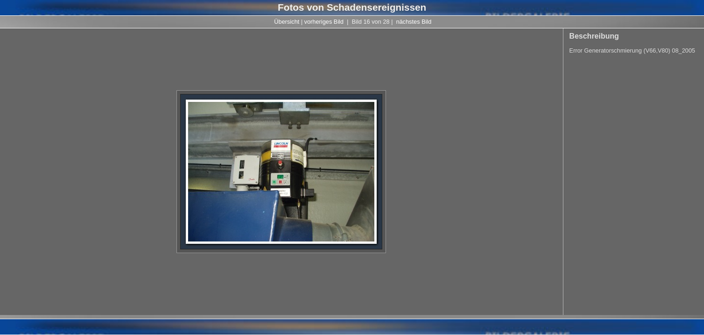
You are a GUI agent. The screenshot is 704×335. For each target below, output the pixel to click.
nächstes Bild (414, 21)
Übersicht (286, 21)
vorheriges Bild (324, 21)
